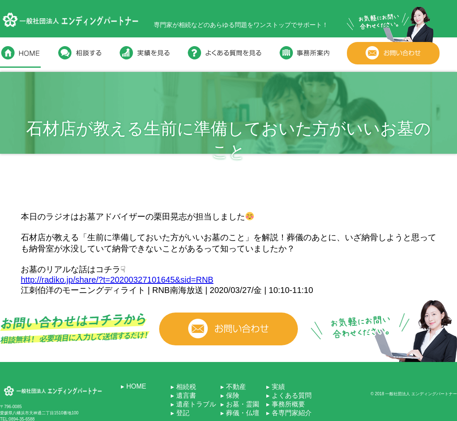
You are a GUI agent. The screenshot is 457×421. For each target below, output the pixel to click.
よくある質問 (292, 395)
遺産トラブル (196, 404)
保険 (232, 395)
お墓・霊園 (242, 404)
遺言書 (186, 395)
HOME (136, 386)
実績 (278, 386)
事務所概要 (288, 404)
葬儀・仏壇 (242, 412)
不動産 (236, 386)
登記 (182, 412)
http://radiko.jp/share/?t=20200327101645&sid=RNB (117, 279)
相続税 (186, 386)
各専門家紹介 (292, 412)
